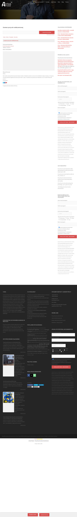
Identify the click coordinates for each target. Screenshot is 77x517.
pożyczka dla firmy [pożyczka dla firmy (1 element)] (30, 338)
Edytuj (7, 37)
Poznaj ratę (32, 514)
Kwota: (4, 49)
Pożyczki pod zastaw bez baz (57, 315)
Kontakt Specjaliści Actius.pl (8, 46)
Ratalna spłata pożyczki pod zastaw (58, 320)
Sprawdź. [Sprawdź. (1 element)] (39, 349)
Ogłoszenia (53, 2)
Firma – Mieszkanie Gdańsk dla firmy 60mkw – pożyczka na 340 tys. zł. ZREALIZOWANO (65, 47)
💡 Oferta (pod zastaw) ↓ (38, 2)
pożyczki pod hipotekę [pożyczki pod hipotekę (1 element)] (35, 344)
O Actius (29, 2)
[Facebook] (28, 375)
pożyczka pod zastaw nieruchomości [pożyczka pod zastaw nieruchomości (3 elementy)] (37, 339)
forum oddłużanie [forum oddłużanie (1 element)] (41, 329)
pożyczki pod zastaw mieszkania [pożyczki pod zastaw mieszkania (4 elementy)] (38, 345)
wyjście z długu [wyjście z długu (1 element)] (37, 353)
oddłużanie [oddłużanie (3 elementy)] (31, 335)
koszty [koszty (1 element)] (40, 331)
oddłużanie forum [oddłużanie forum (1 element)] (37, 335)
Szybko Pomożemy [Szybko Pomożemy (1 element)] (44, 351)
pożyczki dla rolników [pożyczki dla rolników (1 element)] (35, 342)
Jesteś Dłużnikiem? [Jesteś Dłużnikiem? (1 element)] (35, 331)
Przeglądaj (11, 37)
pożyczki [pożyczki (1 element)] (30, 342)
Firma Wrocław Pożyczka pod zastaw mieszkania (13, 417)
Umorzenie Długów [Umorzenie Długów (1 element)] (30, 353)
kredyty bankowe (33, 436)
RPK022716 (30, 318)
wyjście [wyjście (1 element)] (34, 353)
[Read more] (23, 352)
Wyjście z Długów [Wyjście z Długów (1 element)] (42, 353)
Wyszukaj (15, 37)
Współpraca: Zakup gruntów (57, 322)
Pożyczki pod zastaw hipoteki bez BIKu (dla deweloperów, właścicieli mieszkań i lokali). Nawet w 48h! (65, 170)
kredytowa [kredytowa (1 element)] (42, 331)
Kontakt (47, 2)
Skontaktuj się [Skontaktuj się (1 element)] (36, 349)
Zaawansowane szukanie (50, 34)
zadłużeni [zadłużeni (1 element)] (46, 353)
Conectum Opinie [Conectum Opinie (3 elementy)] (33, 330)
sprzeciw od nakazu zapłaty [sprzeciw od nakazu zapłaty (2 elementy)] (34, 351)
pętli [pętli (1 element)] (32, 349)
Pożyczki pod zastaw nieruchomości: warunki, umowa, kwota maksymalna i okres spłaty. (65, 179)
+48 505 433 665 (55, 296)
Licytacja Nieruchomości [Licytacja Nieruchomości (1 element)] (33, 333)
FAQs (59, 2)
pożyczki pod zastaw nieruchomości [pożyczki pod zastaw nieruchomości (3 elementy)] (37, 347)
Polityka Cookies (47, 436)
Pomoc (67, 2)
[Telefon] (34, 375)
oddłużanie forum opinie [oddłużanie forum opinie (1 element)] (43, 335)
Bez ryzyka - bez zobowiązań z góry (65, 75)
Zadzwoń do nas (44, 514)
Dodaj (4, 37)
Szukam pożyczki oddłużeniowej (11, 40)
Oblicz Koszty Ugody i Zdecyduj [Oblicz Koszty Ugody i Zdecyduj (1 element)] (41, 333)
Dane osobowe (54, 436)
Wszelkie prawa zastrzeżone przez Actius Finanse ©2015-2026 (14, 436)
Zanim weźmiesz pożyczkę (57, 318)
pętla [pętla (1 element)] (31, 349)
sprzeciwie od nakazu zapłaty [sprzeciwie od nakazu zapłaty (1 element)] (45, 349)
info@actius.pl (55, 298)
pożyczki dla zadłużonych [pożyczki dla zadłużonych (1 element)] (42, 342)
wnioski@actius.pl (55, 300)
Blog (63, 2)
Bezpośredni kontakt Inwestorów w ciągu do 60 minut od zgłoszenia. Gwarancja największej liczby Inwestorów (66, 71)
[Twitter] (31, 375)
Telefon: (4, 47)
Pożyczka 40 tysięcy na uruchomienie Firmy (11, 342)
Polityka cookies (30, 364)
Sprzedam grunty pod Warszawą (9, 381)
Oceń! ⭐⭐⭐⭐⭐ (38, 439)
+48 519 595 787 (31, 3)
